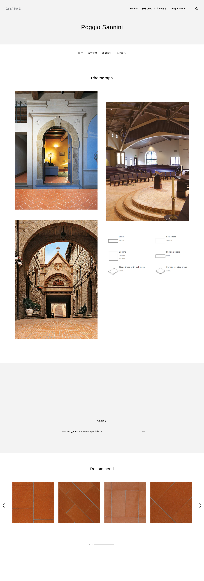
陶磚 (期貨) (147, 9)
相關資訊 (106, 53)
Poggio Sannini (178, 9)
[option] (33, 508)
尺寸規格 (92, 53)
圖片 (80, 53)
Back (91, 544)
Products (133, 9)
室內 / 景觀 (162, 9)
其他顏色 (121, 53)
